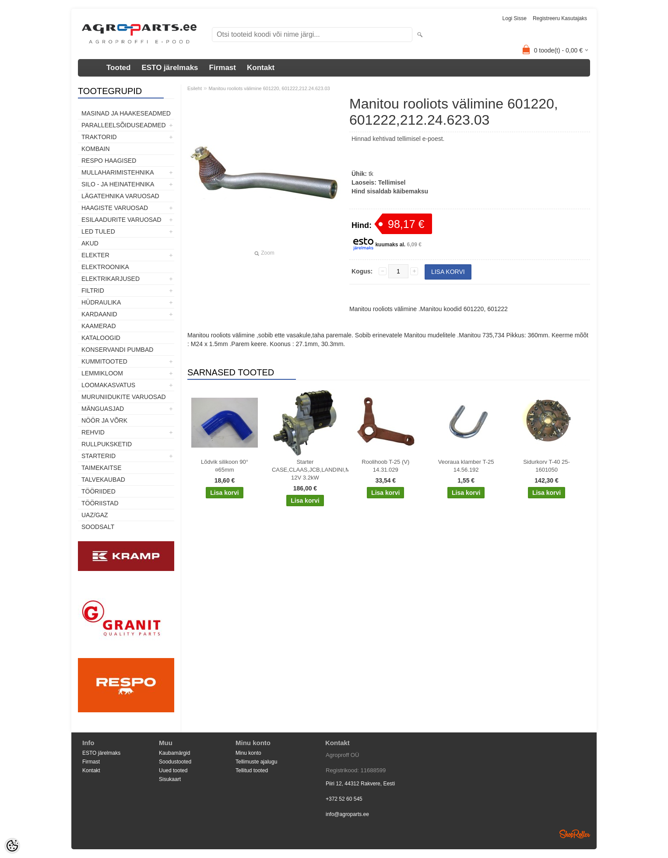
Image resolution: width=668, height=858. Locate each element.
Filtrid (92, 290)
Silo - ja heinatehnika (117, 184)
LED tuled (98, 231)
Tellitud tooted (252, 770)
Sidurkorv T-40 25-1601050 (546, 466)
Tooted (118, 67)
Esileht (194, 88)
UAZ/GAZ (94, 514)
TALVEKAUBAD (103, 479)
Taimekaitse (101, 467)
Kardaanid (99, 314)
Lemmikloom (102, 373)
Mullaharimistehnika (117, 172)
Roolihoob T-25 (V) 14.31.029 (385, 466)
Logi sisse (515, 18)
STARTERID (98, 455)
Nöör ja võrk (104, 420)
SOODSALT (97, 526)
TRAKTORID (99, 136)
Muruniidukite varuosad (123, 396)
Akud (89, 243)
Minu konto (248, 753)
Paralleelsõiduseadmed (123, 125)
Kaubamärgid (174, 753)
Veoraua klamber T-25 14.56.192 (466, 466)
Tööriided (98, 491)
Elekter (95, 255)
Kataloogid (100, 337)
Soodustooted (175, 762)
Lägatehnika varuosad (120, 196)
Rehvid (93, 432)
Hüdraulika (101, 302)
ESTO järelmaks (169, 67)
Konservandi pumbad (117, 349)
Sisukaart (170, 779)
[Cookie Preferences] (12, 846)
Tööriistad (100, 503)
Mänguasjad (102, 408)
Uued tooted (173, 770)
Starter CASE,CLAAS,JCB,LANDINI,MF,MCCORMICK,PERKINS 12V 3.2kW (307, 470)
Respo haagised (108, 160)
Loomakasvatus (108, 385)
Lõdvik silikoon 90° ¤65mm (224, 466)
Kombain (95, 148)
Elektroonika (105, 266)
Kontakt (260, 67)
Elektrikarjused (110, 278)
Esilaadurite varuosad (121, 219)
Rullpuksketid (106, 444)
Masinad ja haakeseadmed (126, 113)
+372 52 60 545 (344, 799)
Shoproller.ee (574, 834)
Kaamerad (98, 325)
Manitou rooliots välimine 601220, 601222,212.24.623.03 (269, 88)
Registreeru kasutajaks (560, 18)
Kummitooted (104, 361)
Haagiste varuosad (114, 207)
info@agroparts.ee (347, 814)
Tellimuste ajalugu (256, 762)
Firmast (222, 67)
